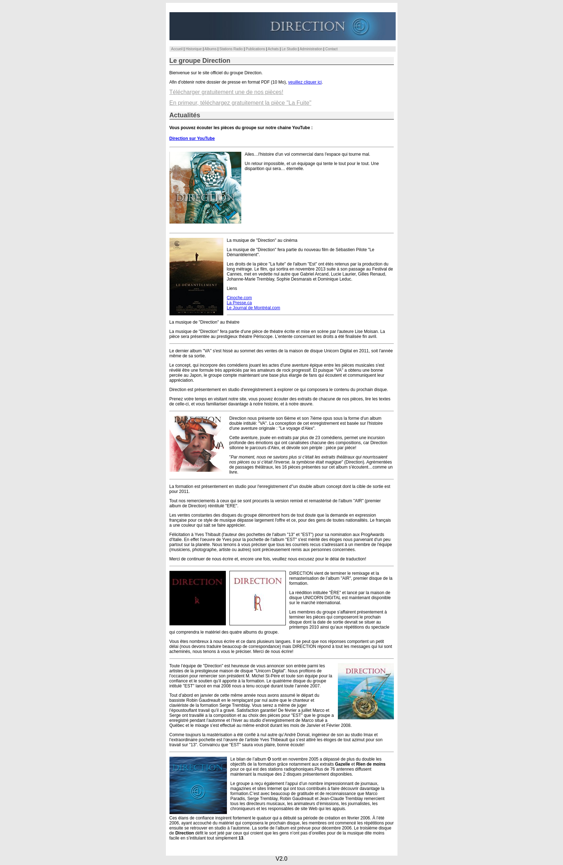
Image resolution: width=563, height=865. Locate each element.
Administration (310, 49)
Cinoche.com (239, 297)
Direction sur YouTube (192, 138)
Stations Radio (231, 49)
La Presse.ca (239, 302)
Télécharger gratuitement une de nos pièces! (226, 92)
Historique (194, 49)
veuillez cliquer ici (305, 82)
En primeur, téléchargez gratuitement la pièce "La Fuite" (240, 103)
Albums (211, 49)
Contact (331, 49)
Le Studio (289, 49)
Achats (273, 49)
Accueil (177, 49)
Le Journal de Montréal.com (253, 307)
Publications (255, 49)
